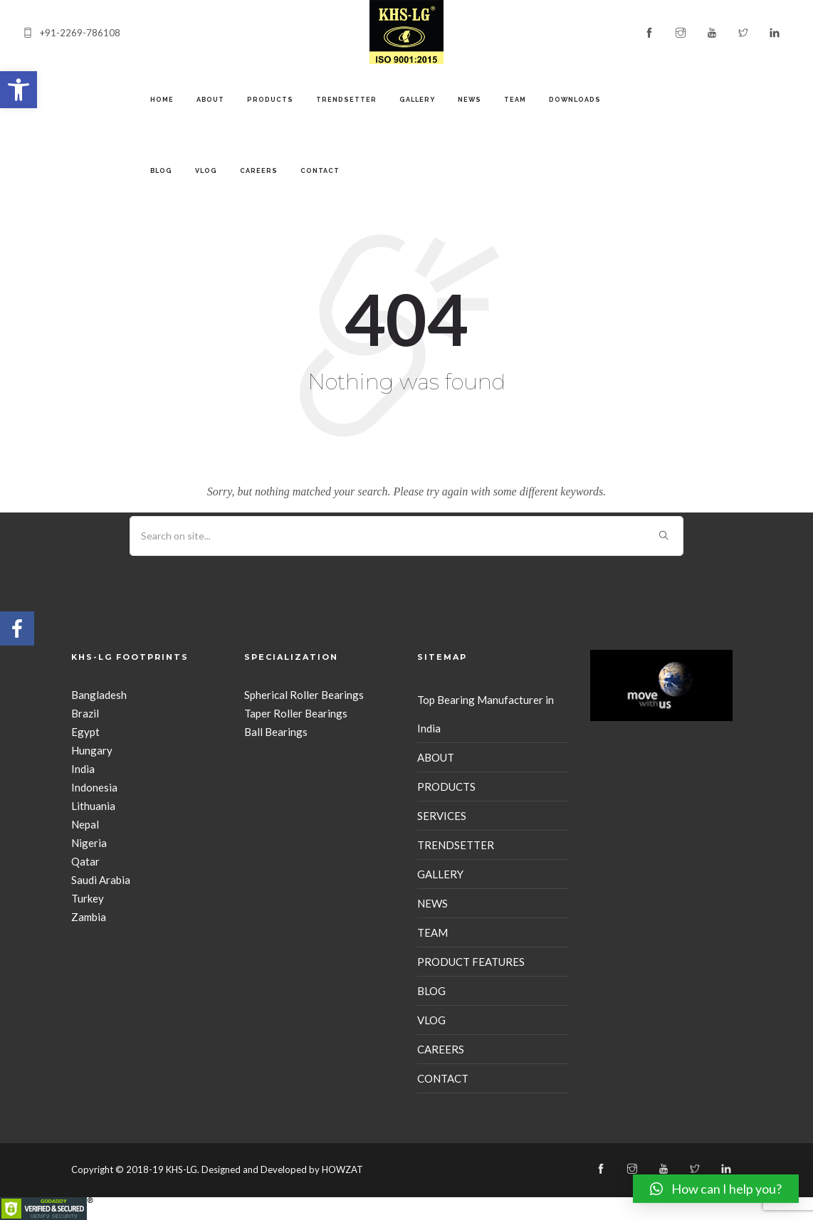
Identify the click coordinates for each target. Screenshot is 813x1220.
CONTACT (320, 170)
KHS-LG (181, 1169)
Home (162, 99)
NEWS (469, 99)
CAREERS (259, 170)
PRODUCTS (270, 99)
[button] (18, 89)
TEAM (515, 99)
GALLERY (417, 99)
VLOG (206, 170)
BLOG (161, 170)
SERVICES (441, 815)
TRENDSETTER (346, 99)
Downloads (575, 99)
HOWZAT (342, 1169)
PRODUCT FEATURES (471, 961)
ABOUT (210, 99)
